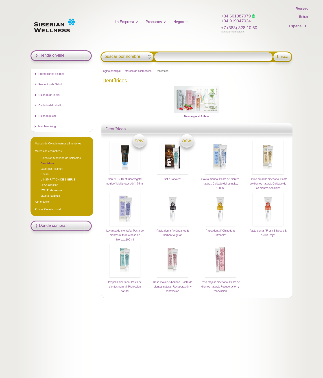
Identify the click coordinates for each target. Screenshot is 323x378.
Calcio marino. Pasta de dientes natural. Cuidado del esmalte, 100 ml (220, 184)
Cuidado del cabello (50, 105)
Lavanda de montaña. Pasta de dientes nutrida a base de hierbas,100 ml (125, 235)
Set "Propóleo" (172, 179)
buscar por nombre (122, 56)
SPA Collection (49, 185)
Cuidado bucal (47, 116)
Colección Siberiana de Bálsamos (61, 158)
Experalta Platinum (52, 168)
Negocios (180, 22)
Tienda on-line (51, 55)
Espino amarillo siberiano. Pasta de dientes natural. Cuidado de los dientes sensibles (268, 184)
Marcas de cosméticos (138, 71)
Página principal (110, 71)
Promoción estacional (48, 209)
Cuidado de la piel (49, 95)
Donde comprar (53, 225)
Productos (154, 22)
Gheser (45, 174)
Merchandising (47, 126)
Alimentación (42, 201)
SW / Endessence (51, 190)
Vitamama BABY (51, 195)
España (295, 26)
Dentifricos (48, 163)
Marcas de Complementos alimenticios (58, 143)
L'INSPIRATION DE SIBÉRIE (58, 179)
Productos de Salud (50, 84)
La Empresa (124, 22)
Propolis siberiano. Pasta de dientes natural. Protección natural (125, 287)
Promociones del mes (51, 73)
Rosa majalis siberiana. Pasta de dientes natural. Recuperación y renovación (172, 287)
